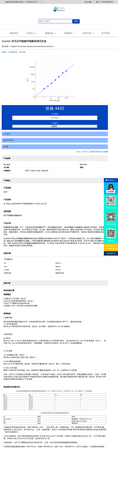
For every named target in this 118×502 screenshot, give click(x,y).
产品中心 (85, 152)
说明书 (4, 52)
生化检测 (6, 134)
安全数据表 (13, 52)
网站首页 (14, 33)
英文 (88, 2)
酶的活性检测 (8, 140)
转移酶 (6, 147)
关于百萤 (105, 33)
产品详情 (22, 52)
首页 (78, 152)
